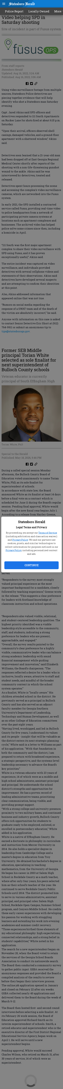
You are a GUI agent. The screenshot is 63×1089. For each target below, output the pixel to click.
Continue (31, 565)
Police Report (14, 11)
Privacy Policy (20, 539)
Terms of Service (47, 532)
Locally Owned (38, 11)
